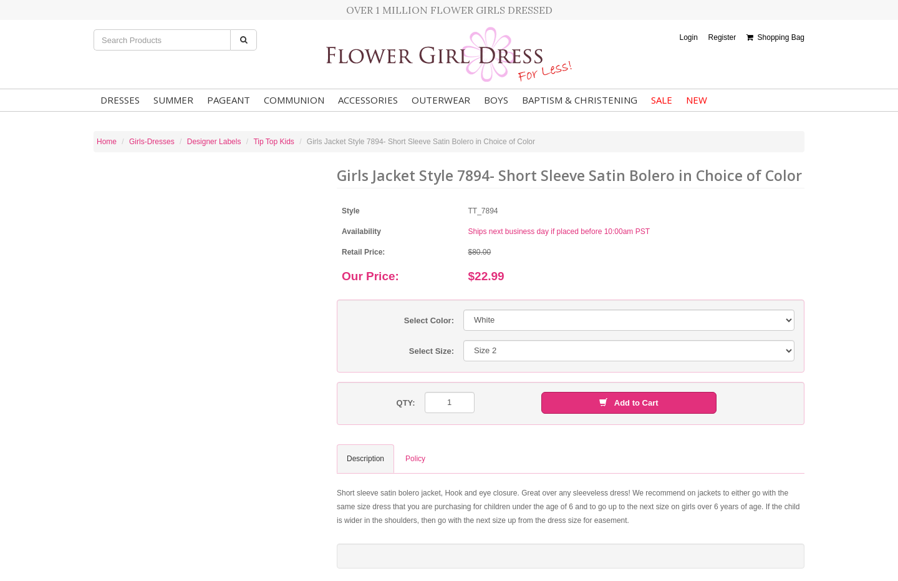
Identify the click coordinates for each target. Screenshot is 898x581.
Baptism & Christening (579, 100)
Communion (294, 100)
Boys (496, 100)
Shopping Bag (775, 37)
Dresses (120, 100)
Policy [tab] (415, 458)
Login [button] (688, 37)
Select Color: (429, 320)
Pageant (228, 100)
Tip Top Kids (273, 141)
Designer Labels (214, 141)
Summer (173, 100)
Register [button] (722, 37)
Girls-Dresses (152, 141)
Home (107, 141)
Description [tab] (365, 458)
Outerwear (441, 100)
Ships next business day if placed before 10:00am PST (559, 231)
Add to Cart (628, 403)
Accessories (368, 100)
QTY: (406, 403)
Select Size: (431, 351)
